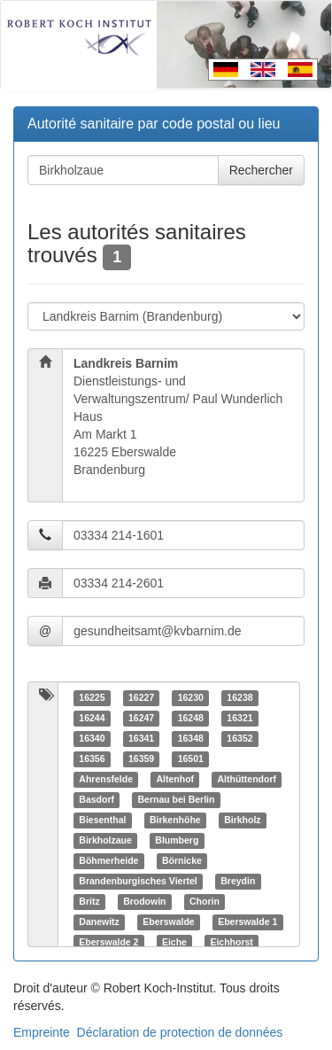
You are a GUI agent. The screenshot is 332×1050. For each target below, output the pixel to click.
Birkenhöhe (175, 819)
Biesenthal (102, 819)
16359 (141, 758)
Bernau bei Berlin (175, 799)
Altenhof (175, 779)
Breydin (237, 880)
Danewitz (99, 921)
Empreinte (41, 1032)
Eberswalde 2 (108, 942)
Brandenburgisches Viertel (138, 880)
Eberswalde (168, 921)
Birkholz (242, 819)
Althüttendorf (247, 779)
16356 (91, 758)
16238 (239, 697)
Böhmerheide (108, 860)
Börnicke (182, 860)
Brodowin (144, 901)
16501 (191, 758)
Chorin (204, 901)
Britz (89, 901)
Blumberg (176, 840)
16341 (141, 738)
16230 (191, 697)
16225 (91, 697)
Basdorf (96, 799)
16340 (91, 738)
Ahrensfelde (106, 779)
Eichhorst (231, 942)
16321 (239, 717)
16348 (191, 738)
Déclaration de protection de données (180, 1032)
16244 (91, 717)
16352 (239, 738)
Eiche (174, 942)
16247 (141, 717)
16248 (191, 717)
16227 (141, 697)
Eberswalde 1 (247, 921)
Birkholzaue (105, 840)
